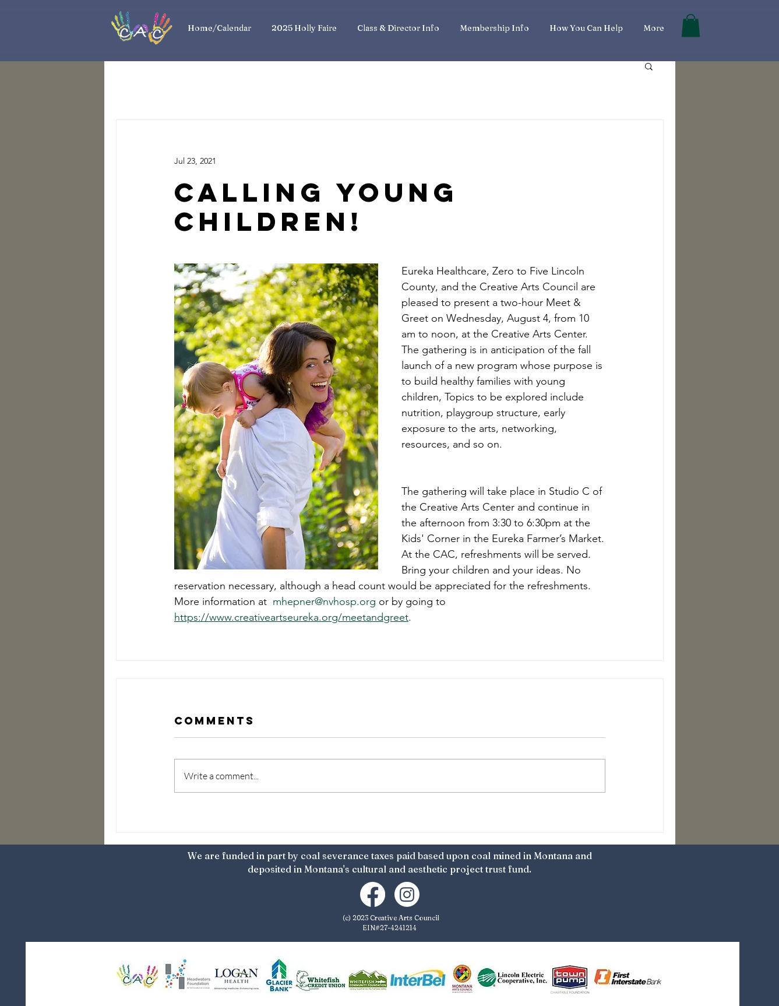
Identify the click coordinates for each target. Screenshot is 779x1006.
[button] (690, 25)
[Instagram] (407, 894)
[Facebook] (372, 894)
